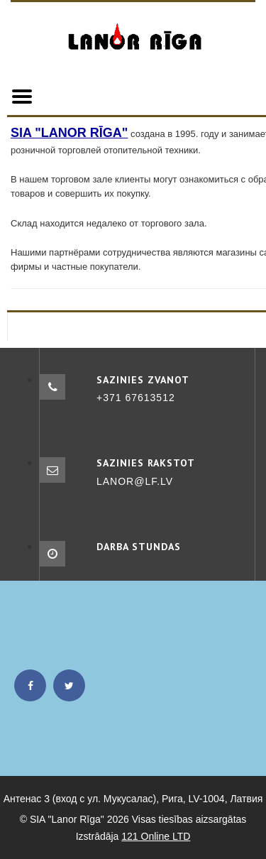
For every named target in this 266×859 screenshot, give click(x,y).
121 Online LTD (155, 836)
